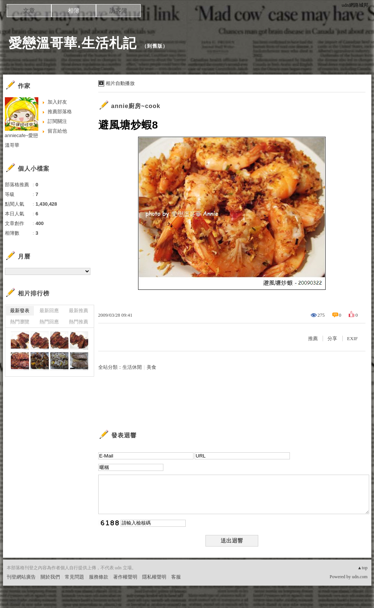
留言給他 (57, 131)
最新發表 (19, 310)
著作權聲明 (125, 577)
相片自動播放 (120, 83)
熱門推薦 (78, 321)
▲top (362, 567)
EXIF (352, 338)
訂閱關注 (57, 121)
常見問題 (74, 577)
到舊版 (155, 46)
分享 (332, 338)
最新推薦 (78, 310)
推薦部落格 (60, 111)
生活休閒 (132, 367)
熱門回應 (49, 321)
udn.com (360, 576)
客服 (176, 577)
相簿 (74, 10)
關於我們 (50, 577)
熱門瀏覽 (19, 321)
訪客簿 (118, 10)
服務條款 (98, 577)
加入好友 (57, 102)
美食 (151, 367)
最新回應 (49, 310)
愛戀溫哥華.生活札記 (73, 43)
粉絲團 (14, 602)
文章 (29, 10)
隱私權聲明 (154, 577)
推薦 (313, 338)
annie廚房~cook (135, 106)
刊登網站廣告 (21, 577)
